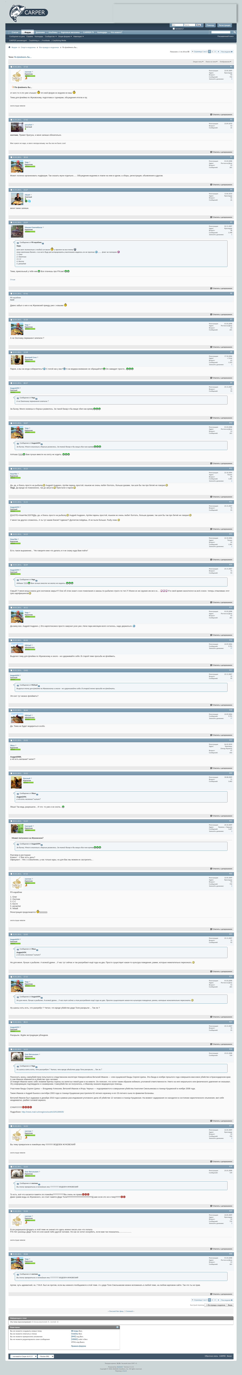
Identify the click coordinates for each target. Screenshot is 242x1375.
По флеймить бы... (23, 57)
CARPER (222, 1356)
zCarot (124, 1371)
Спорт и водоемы (28, 47)
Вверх (230, 1305)
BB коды (75, 1331)
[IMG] (73, 1336)
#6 (231, 293)
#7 (231, 319)
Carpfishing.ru (34, 40)
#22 (230, 874)
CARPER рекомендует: (18, 40)
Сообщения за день (17, 36)
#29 (230, 1211)
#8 (231, 352)
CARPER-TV (88, 32)
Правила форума (78, 1346)
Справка (29, 36)
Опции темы (197, 62)
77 (231, 648)
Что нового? (116, 32)
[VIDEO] (74, 1339)
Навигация (77, 36)
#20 (230, 773)
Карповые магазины (70, 32)
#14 (230, 564)
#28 (230, 1166)
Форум (28, 32)
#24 (230, 976)
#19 (230, 740)
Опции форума (64, 36)
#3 (231, 157)
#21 (230, 821)
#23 (230, 934)
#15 (230, 607)
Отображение (225, 62)
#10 (230, 423)
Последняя (227, 51)
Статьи (15, 32)
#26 (230, 1049)
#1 (231, 66)
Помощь (210, 25)
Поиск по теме (211, 62)
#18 (230, 710)
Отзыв (12, 279)
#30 (230, 1254)
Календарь (39, 36)
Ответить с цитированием (221, 115)
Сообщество (50, 36)
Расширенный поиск (225, 36)
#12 (230, 502)
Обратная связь (211, 1356)
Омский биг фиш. (116, 1311)
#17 (230, 670)
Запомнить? (178, 29)
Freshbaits (46, 40)
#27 (230, 1126)
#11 (230, 468)
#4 (231, 189)
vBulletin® (120, 1367)
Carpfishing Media (59, 40)
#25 (230, 1022)
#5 (231, 222)
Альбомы (52, 32)
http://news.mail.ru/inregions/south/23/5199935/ (43, 1112)
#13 (230, 534)
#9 (231, 383)
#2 (231, 119)
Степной (129, 1311)
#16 (230, 640)
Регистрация (224, 25)
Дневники (40, 32)
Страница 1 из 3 (200, 51)
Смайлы (74, 1334)
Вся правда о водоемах (49, 47)
